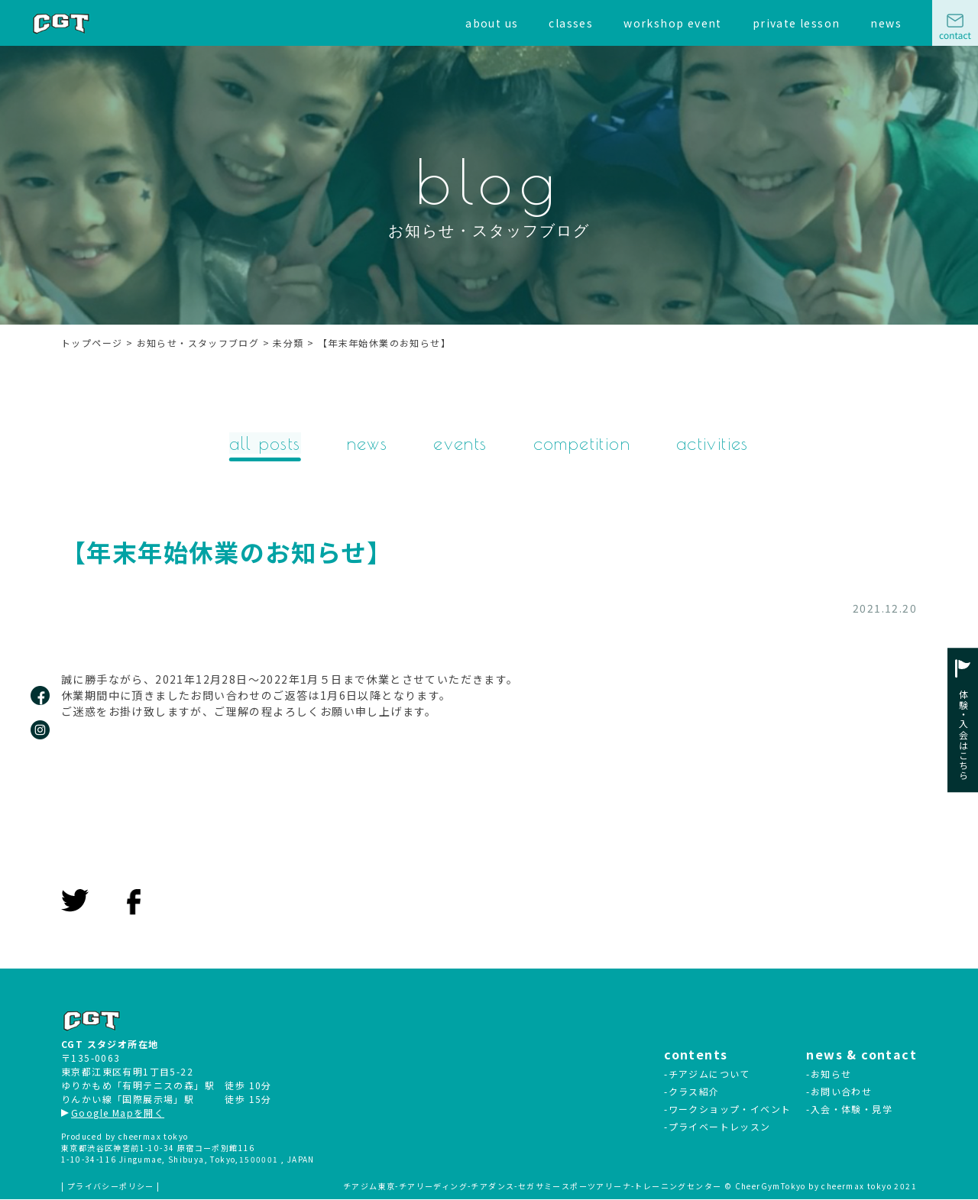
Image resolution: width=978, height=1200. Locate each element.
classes (571, 23)
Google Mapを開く (112, 1113)
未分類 (97, 610)
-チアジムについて (707, 1074)
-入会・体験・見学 (849, 1109)
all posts (263, 443)
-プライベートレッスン (717, 1127)
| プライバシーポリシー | (110, 1186)
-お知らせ (828, 1074)
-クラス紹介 (691, 1091)
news (886, 23)
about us (491, 23)
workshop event (672, 23)
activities (715, 443)
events (460, 443)
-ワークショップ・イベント (727, 1109)
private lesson (796, 23)
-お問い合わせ (839, 1091)
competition (582, 443)
